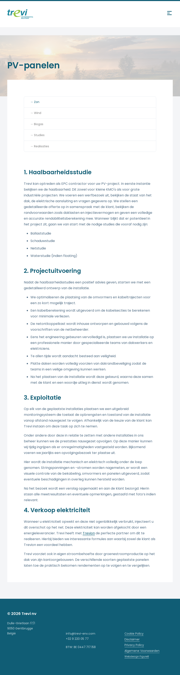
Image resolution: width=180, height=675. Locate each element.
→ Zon (34, 102)
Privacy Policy (134, 645)
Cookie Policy (134, 633)
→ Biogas (36, 124)
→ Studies (37, 135)
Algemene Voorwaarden (141, 651)
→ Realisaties (39, 146)
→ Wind (35, 113)
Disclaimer (132, 639)
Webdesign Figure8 (136, 656)
